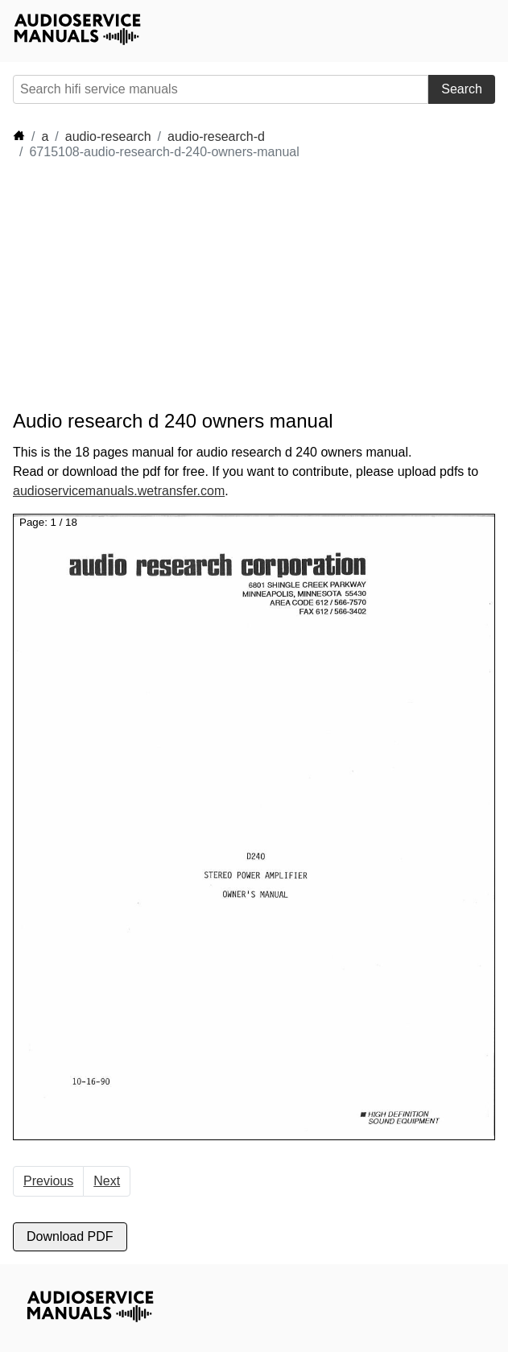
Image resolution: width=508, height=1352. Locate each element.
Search (461, 89)
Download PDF (70, 1236)
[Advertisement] (158, 285)
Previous (48, 1181)
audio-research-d (216, 136)
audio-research (108, 136)
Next (106, 1181)
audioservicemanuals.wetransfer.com (119, 491)
